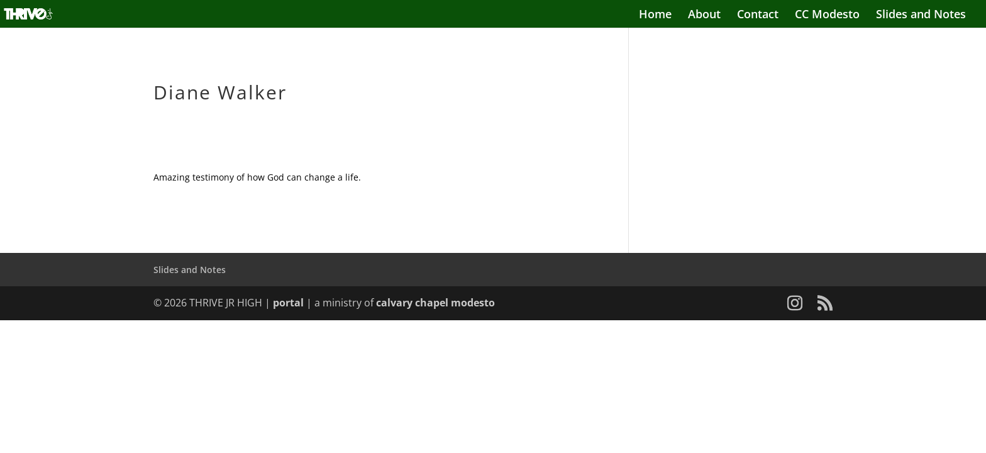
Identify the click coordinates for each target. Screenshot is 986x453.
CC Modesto (827, 15)
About (704, 15)
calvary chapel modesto (435, 303)
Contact (757, 15)
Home (655, 15)
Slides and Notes (921, 15)
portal (288, 303)
